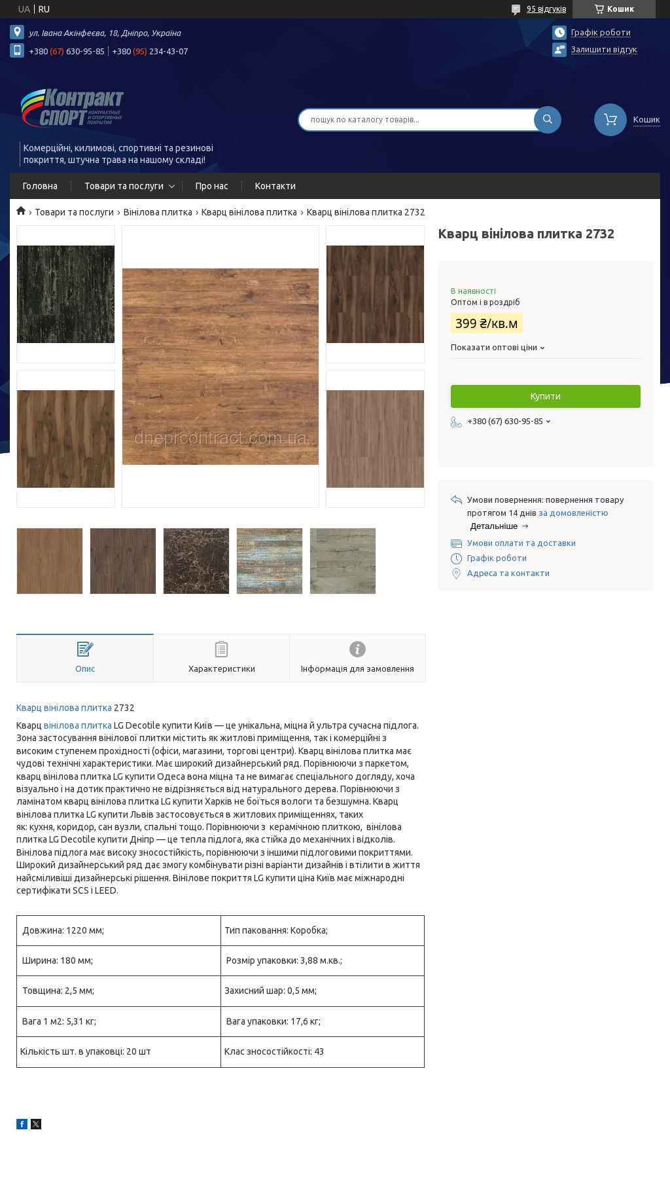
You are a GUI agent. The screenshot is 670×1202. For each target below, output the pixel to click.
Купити (546, 396)
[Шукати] (547, 120)
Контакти (275, 186)
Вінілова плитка (158, 212)
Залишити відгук (604, 49)
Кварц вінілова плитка (249, 212)
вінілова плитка (78, 725)
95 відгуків (546, 9)
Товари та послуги (124, 186)
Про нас (212, 186)
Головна (40, 186)
